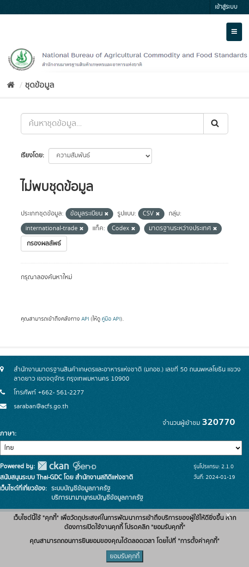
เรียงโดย (32, 155)
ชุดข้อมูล (39, 85)
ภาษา (7, 433)
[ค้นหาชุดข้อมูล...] (112, 123)
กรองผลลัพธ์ (44, 243)
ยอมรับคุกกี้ (125, 556)
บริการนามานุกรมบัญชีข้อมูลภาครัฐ (96, 497)
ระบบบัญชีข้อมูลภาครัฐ (79, 488)
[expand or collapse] (234, 32)
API (85, 319)
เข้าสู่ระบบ (226, 7)
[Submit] (215, 123)
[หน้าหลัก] (11, 85)
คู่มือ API (111, 319)
